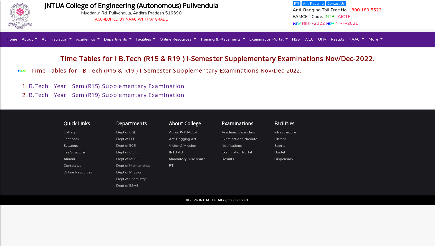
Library (280, 138)
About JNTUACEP (183, 132)
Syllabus (71, 145)
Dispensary (283, 158)
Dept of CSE (126, 132)
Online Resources (176, 39)
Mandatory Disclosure (187, 158)
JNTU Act (176, 152)
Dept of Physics (129, 172)
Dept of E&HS (127, 185)
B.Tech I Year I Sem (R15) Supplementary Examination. (107, 86)
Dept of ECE (126, 145)
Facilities (144, 39)
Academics (86, 39)
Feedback (71, 138)
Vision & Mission (182, 145)
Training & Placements (221, 39)
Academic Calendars (238, 132)
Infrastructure (285, 132)
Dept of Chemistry (131, 179)
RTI (296, 3)
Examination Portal (267, 39)
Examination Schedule (239, 138)
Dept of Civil (126, 152)
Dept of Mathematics (133, 165)
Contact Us (336, 3)
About (28, 39)
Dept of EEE (125, 138)
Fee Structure (74, 152)
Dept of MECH (127, 158)
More (374, 39)
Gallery (70, 132)
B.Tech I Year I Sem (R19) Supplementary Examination (106, 95)
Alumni (69, 158)
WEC (309, 39)
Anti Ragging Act (182, 138)
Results (337, 39)
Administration (55, 39)
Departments (116, 39)
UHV (322, 39)
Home (13, 39)
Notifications (232, 145)
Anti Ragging (313, 3)
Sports (279, 145)
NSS (296, 39)
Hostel (279, 152)
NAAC (355, 39)
